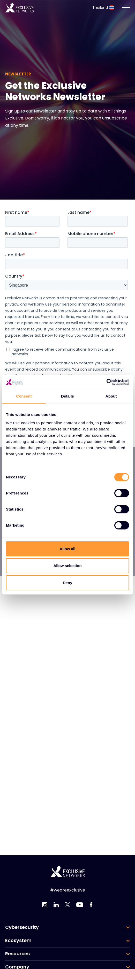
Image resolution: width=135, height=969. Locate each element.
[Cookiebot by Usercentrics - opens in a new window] (106, 382)
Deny (67, 583)
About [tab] (111, 396)
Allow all (68, 549)
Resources (17, 953)
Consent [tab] (24, 396)
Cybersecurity (22, 927)
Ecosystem (18, 940)
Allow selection (67, 565)
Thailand (103, 7)
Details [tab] (67, 396)
